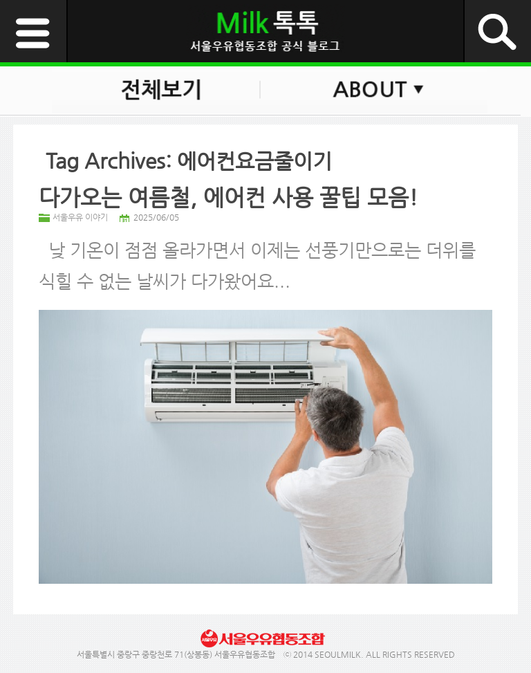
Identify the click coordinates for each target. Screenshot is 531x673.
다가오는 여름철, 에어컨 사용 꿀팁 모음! (228, 197)
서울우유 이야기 (80, 217)
